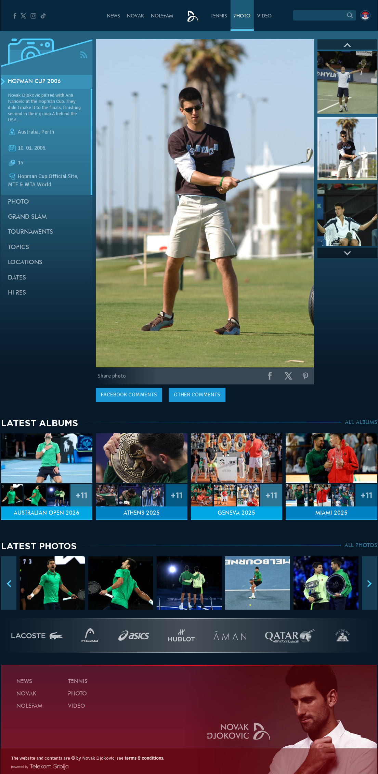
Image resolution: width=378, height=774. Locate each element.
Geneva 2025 (236, 513)
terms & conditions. (144, 758)
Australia (28, 131)
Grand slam (27, 217)
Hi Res (17, 293)
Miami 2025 (331, 513)
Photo (242, 16)
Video (264, 16)
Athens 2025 (141, 513)
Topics (18, 247)
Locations (25, 262)
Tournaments (30, 232)
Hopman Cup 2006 (34, 81)
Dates (17, 278)
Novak (135, 16)
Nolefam (162, 16)
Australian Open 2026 (46, 513)
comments (129, 394)
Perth (47, 131)
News (113, 16)
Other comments (197, 394)
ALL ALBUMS (361, 422)
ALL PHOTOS (360, 545)
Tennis (219, 16)
